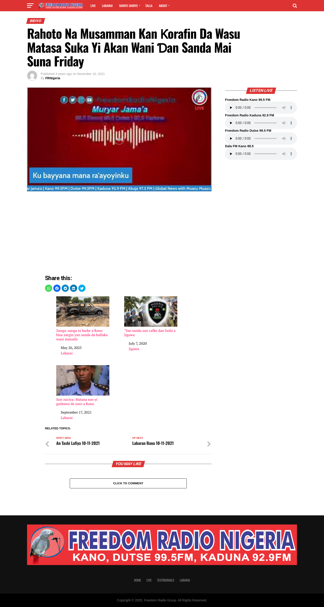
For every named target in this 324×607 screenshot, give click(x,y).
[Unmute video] (119, 139)
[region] (128, 234)
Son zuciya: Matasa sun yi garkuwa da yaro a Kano (82, 385)
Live (93, 5)
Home (137, 580)
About (163, 5)
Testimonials (165, 580)
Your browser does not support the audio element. (261, 108)
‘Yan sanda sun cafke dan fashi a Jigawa (150, 316)
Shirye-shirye (128, 5)
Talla (149, 5)
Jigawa (134, 348)
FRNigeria (52, 78)
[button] (48, 288)
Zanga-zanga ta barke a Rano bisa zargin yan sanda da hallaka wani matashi (82, 318)
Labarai (107, 5)
